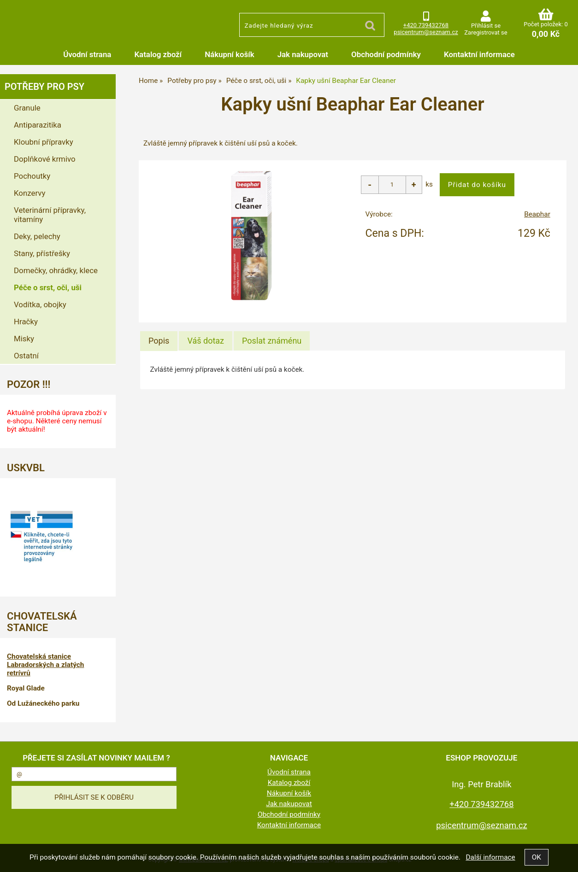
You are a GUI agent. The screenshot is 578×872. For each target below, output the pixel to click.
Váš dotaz (205, 340)
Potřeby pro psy (44, 86)
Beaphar (537, 214)
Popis (158, 340)
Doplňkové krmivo (45, 159)
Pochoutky (32, 176)
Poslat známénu (271, 340)
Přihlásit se (486, 25)
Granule (27, 107)
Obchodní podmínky (386, 54)
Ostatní (26, 355)
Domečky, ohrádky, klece (56, 270)
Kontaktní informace (479, 54)
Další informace (490, 857)
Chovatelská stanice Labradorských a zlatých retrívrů (45, 664)
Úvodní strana (87, 54)
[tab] (158, 341)
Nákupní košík (229, 54)
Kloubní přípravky (43, 141)
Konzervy (30, 193)
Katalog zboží (158, 54)
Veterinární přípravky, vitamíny (50, 214)
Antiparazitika (37, 124)
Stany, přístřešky (42, 253)
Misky (24, 338)
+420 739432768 (425, 25)
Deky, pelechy (37, 236)
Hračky (26, 321)
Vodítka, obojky (40, 304)
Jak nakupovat (302, 54)
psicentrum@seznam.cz (426, 32)
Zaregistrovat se (485, 32)
